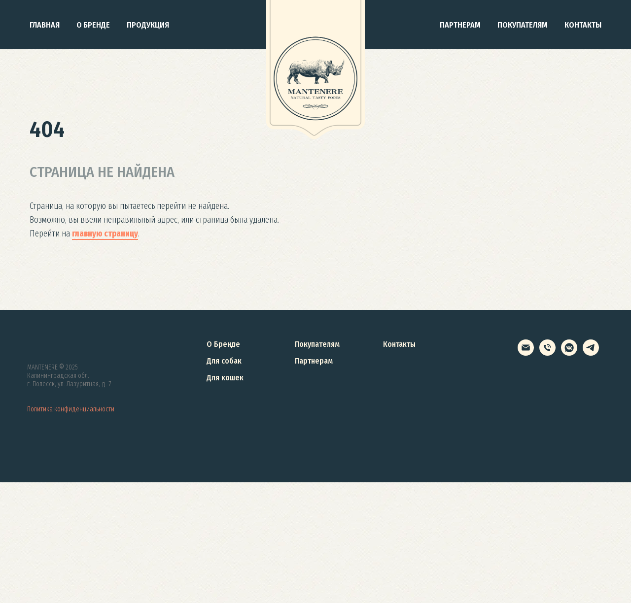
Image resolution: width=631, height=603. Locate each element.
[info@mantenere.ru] (526, 353)
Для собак (224, 361)
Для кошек (225, 377)
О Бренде (223, 344)
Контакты (582, 25)
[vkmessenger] (569, 353)
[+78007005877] (547, 353)
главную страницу (105, 233)
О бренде (93, 25)
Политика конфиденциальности (70, 409)
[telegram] (591, 353)
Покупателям (522, 25)
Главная (45, 25)
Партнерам (460, 25)
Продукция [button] (148, 25)
